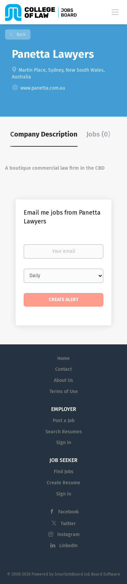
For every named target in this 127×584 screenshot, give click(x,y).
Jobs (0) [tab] (98, 134)
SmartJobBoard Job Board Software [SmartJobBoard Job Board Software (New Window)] (87, 574)
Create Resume (63, 483)
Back (20, 34)
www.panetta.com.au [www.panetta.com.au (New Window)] (42, 88)
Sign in (63, 442)
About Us (63, 380)
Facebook (68, 512)
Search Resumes (63, 432)
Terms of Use (63, 391)
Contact (63, 369)
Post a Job (64, 420)
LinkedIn (68, 546)
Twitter (68, 524)
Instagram (68, 534)
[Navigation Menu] (115, 12)
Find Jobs (63, 471)
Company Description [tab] (44, 134)
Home (63, 358)
